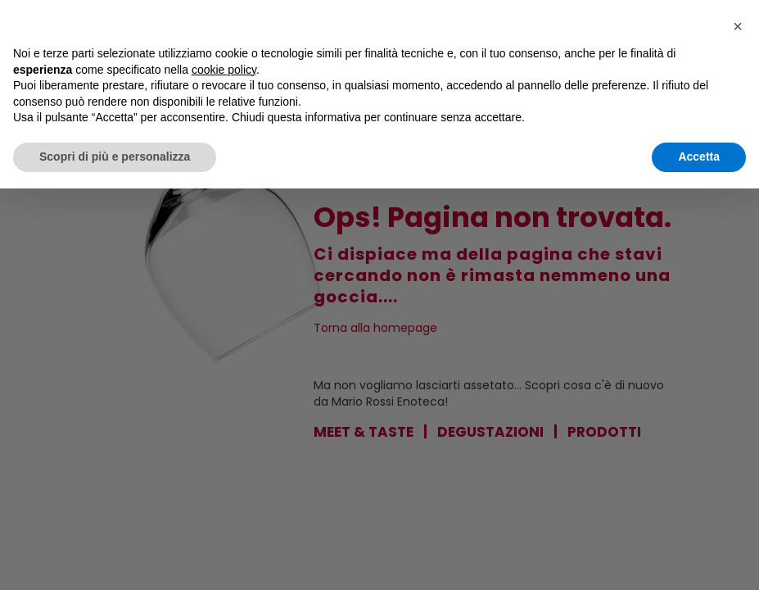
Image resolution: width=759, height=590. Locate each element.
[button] (738, 26)
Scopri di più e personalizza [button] (114, 156)
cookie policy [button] (224, 69)
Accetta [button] (699, 156)
